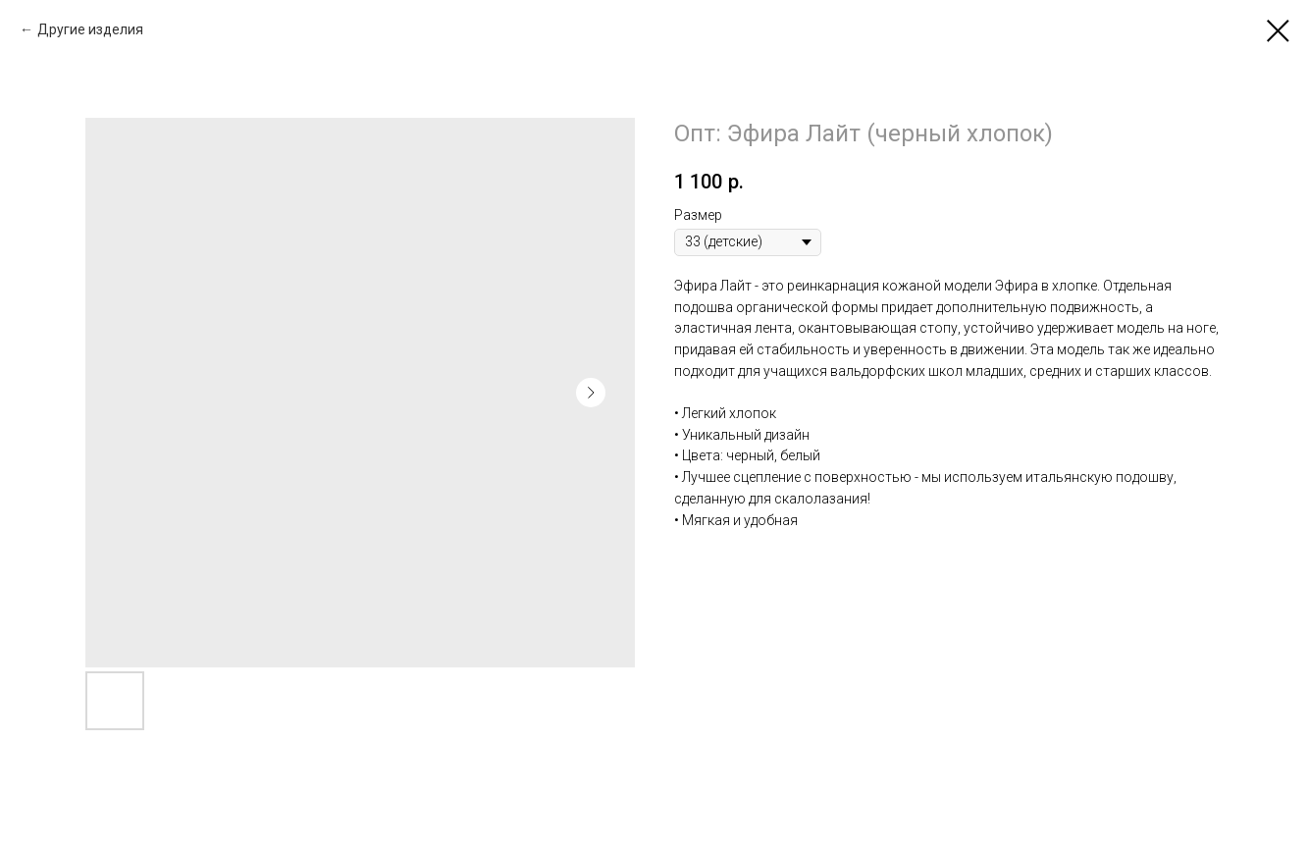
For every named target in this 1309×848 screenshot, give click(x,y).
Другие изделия (90, 29)
